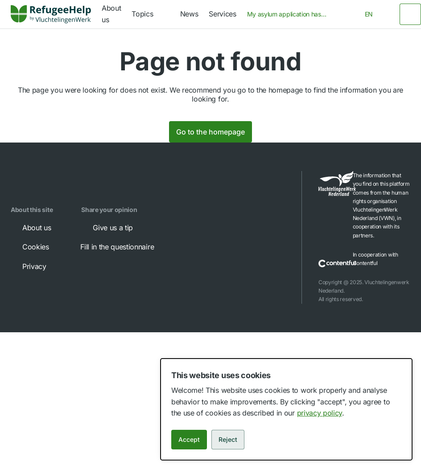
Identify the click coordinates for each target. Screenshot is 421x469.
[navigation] (150, 14)
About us (30, 227)
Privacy (28, 266)
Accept (189, 439)
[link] (51, 14)
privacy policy (320, 412)
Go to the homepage (210, 131)
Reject (228, 439)
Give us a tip (106, 227)
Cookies (29, 246)
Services (222, 13)
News (189, 13)
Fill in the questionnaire (123, 246)
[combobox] (289, 14)
